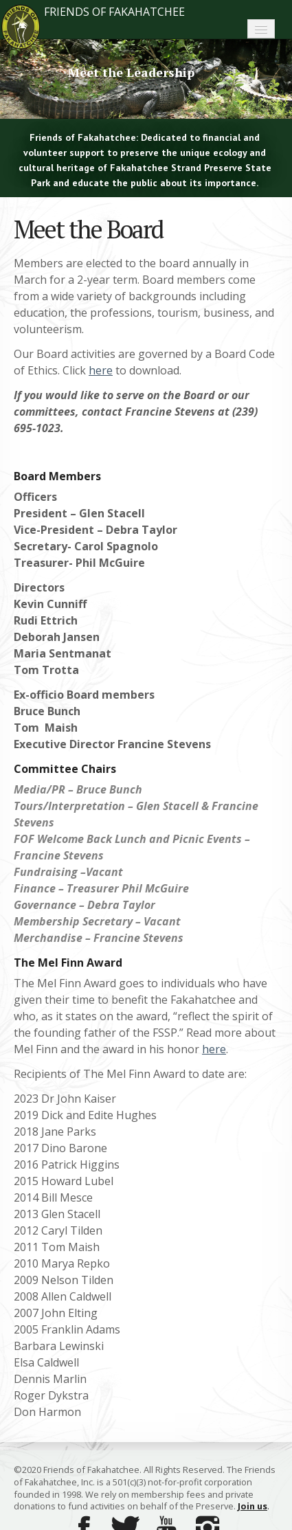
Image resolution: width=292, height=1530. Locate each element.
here (101, 370)
